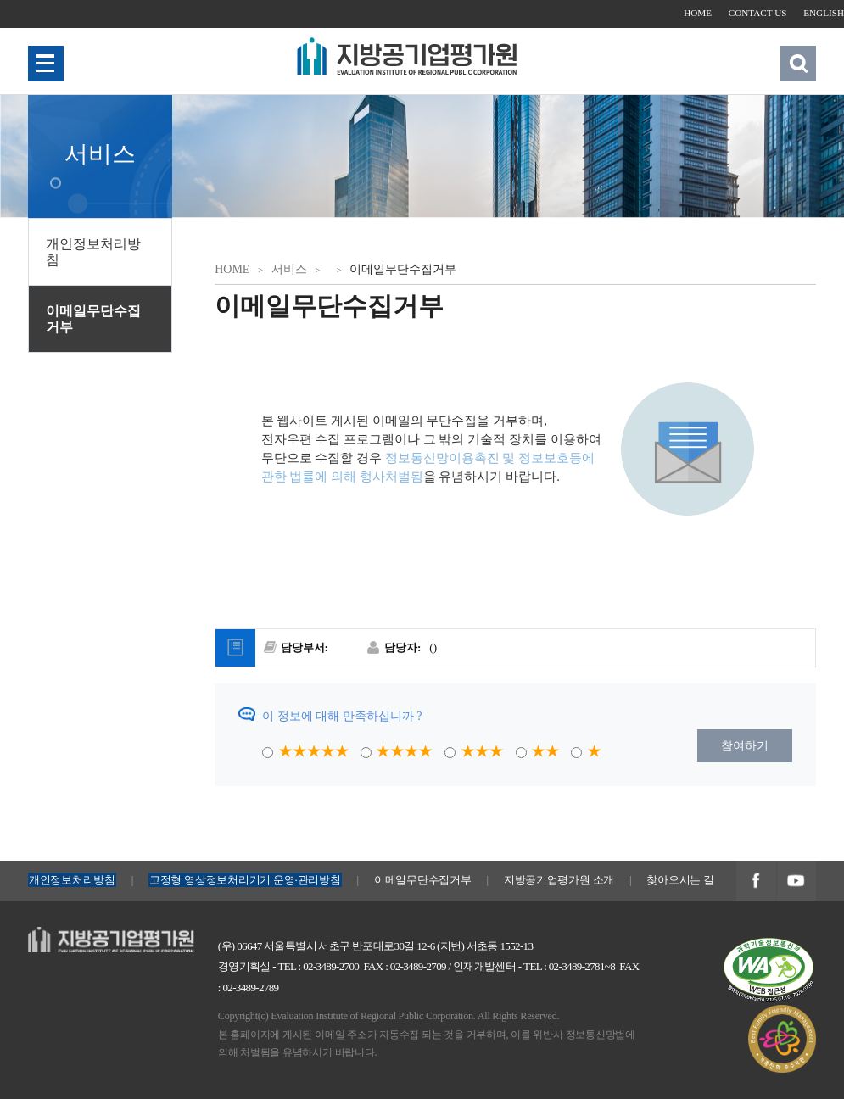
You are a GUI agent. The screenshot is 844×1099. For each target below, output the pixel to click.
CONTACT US (758, 13)
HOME (698, 13)
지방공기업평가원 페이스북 (755, 882)
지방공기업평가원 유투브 (796, 882)
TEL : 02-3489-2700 (318, 966)
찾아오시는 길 (679, 879)
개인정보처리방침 (93, 252)
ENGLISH (823, 13)
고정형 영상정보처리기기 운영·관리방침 (245, 879)
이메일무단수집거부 (93, 319)
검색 (798, 63)
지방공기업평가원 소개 (559, 879)
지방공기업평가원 (75, 935)
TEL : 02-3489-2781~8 (569, 966)
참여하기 (745, 745)
